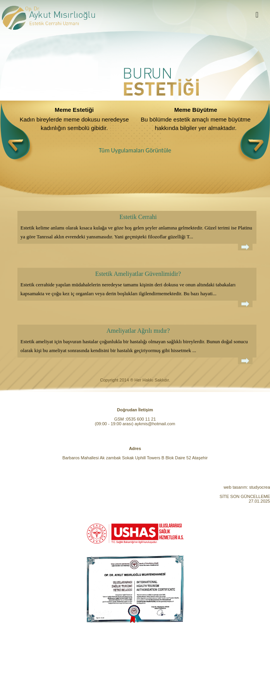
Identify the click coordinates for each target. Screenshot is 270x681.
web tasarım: (236, 487)
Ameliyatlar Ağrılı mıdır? (138, 330)
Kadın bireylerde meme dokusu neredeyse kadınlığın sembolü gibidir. (74, 123)
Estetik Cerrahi (137, 217)
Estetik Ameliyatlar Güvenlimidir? (138, 273)
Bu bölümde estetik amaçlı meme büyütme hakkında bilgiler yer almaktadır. (195, 123)
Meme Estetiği (74, 109)
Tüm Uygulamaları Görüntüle (135, 150)
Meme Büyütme (195, 109)
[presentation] (17, 133)
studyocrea (259, 487)
